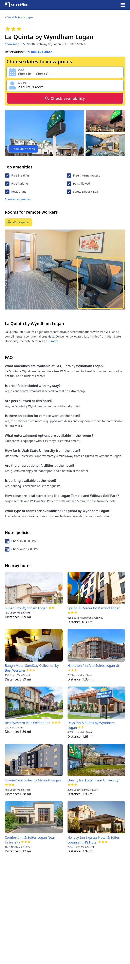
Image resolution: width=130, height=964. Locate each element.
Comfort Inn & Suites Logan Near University (30, 840)
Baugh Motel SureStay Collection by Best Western (32, 668)
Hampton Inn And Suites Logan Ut (93, 665)
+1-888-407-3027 (39, 52)
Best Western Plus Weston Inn (27, 723)
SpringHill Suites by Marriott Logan (94, 608)
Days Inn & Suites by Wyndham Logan (91, 725)
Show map (12, 44)
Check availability (65, 98)
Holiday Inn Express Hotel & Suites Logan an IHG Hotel (94, 840)
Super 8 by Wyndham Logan (26, 608)
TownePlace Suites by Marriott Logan (33, 780)
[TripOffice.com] (16, 4)
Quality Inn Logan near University (93, 780)
